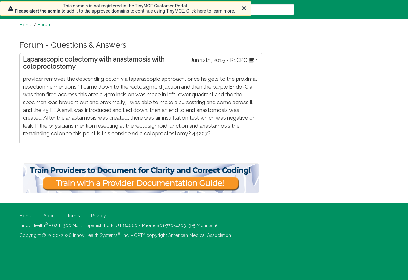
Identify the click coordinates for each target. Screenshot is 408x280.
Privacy (98, 215)
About (49, 215)
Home (25, 24)
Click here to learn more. (210, 11)
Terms (73, 215)
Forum (45, 24)
